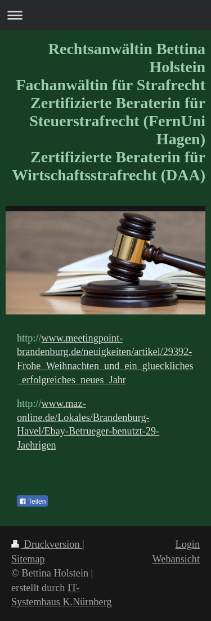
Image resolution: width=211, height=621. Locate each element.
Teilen (32, 501)
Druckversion (46, 544)
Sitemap (28, 559)
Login (188, 544)
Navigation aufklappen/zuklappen (105, 15)
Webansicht (176, 559)
